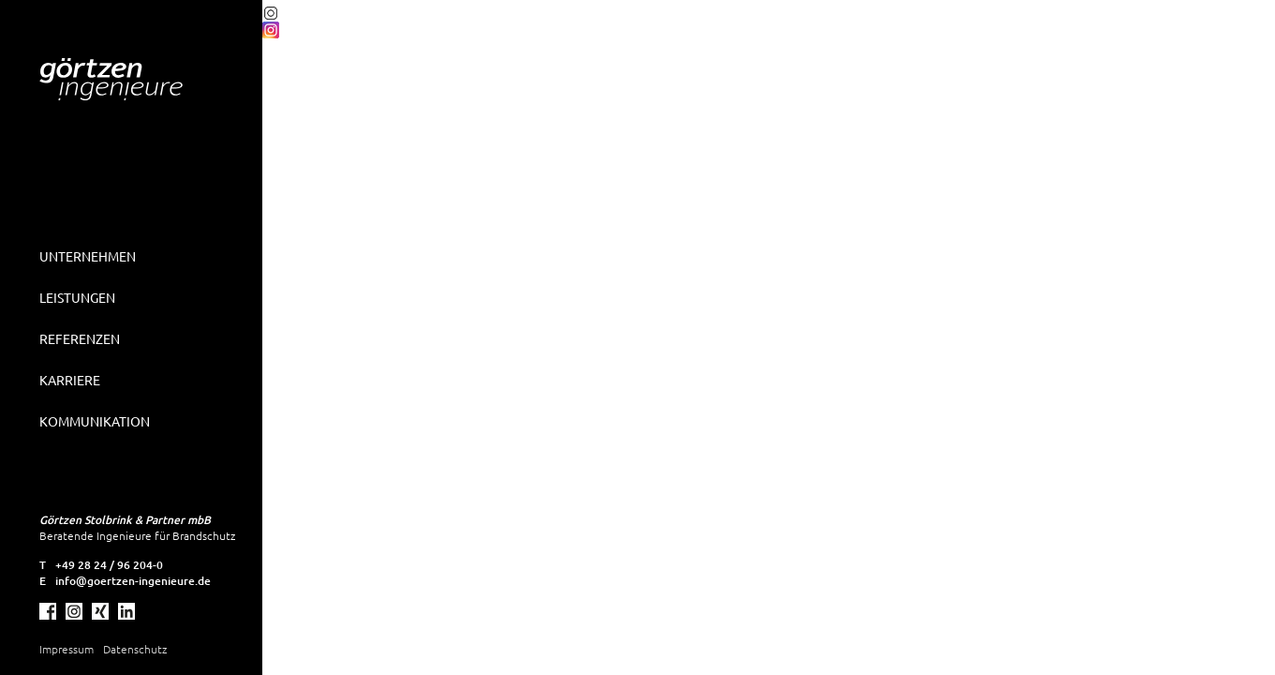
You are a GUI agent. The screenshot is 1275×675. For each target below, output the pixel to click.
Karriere (69, 379)
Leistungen (77, 297)
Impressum (66, 648)
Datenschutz (135, 648)
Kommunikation (94, 420)
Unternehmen (87, 256)
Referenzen (79, 338)
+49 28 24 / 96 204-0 (109, 565)
